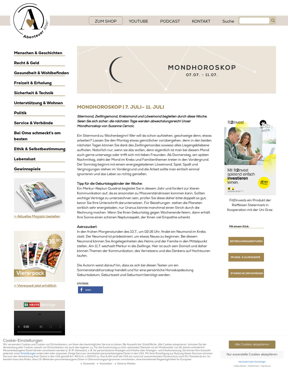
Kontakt (201, 21)
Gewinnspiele (27, 168)
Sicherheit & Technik (33, 92)
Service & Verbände (33, 122)
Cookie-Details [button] (240, 366)
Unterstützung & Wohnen (38, 102)
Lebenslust (24, 158)
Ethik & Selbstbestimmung (39, 148)
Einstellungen (28, 353)
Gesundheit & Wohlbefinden (41, 72)
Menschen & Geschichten (38, 52)
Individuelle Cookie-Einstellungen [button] (252, 362)
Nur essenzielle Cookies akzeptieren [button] (252, 354)
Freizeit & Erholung (33, 82)
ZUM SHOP (106, 21)
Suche (228, 21)
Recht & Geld (26, 62)
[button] (90, 289)
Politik (20, 112)
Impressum (266, 366)
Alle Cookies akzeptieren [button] (252, 344)
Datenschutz (253, 366)
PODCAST (170, 21)
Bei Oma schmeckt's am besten (37, 135)
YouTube (138, 21)
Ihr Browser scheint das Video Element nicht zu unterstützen (39, 323)
